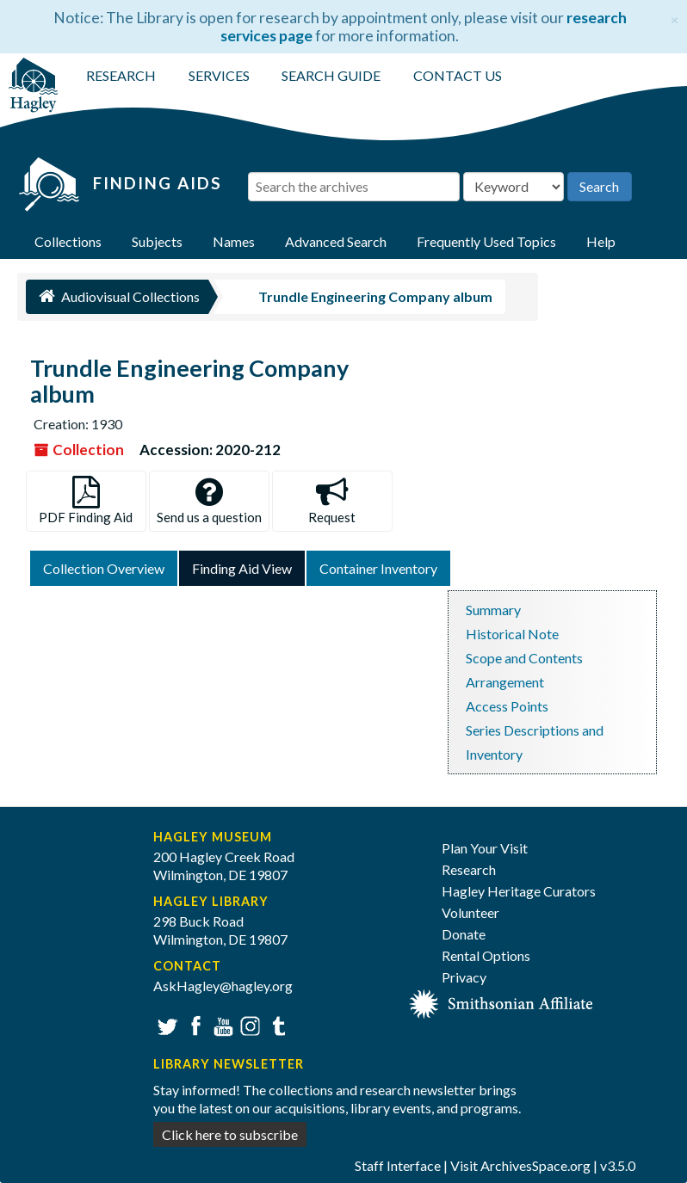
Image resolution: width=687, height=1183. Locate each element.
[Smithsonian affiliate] (501, 1002)
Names (234, 241)
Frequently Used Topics (486, 241)
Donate (464, 934)
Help (601, 241)
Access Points (507, 706)
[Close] (674, 18)
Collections (68, 241)
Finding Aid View (242, 568)
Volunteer (470, 912)
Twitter (165, 1024)
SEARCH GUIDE (331, 75)
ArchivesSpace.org (535, 1165)
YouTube (220, 1024)
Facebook (193, 1024)
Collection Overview (103, 568)
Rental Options (486, 955)
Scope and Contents (524, 658)
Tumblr (275, 1024)
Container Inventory (378, 568)
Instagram (248, 1024)
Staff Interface (398, 1165)
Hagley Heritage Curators (519, 891)
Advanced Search (336, 241)
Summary (493, 609)
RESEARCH (121, 75)
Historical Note (512, 633)
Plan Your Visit (485, 848)
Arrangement (505, 682)
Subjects (157, 241)
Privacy (464, 977)
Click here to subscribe (230, 1134)
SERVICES (219, 75)
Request (332, 500)
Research (469, 869)
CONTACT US (457, 75)
